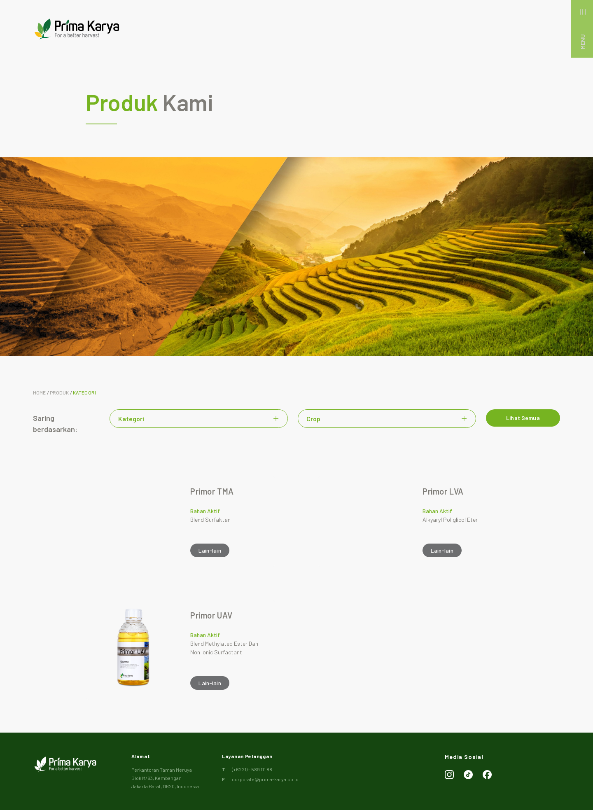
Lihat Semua (523, 419)
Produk (59, 392)
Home (39, 392)
